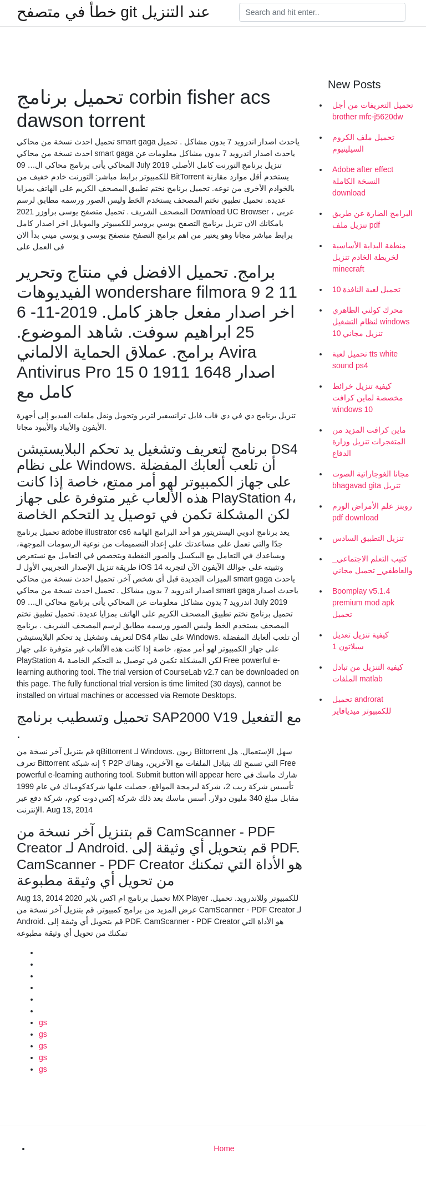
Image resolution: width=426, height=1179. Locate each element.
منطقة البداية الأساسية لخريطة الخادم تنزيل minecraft (369, 257)
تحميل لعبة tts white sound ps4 (365, 359)
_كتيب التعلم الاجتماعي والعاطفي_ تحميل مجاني (372, 564)
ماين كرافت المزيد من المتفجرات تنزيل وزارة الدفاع (369, 441)
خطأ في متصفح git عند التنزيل (113, 12)
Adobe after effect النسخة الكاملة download (362, 181)
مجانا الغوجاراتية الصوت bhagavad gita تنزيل (370, 479)
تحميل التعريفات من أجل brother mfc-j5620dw (372, 111)
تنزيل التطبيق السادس (368, 538)
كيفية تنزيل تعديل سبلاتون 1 (360, 640)
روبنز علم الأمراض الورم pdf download (372, 511)
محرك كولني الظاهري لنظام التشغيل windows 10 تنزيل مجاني (370, 321)
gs (43, 1022)
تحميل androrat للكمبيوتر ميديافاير (361, 705)
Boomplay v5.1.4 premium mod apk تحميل (363, 602)
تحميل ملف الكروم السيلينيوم (363, 143)
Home (224, 1148)
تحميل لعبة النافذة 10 (366, 289)
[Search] (322, 12)
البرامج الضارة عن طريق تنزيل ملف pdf (372, 219)
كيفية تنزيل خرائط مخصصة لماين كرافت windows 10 (367, 398)
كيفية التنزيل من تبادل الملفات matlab (367, 673)
